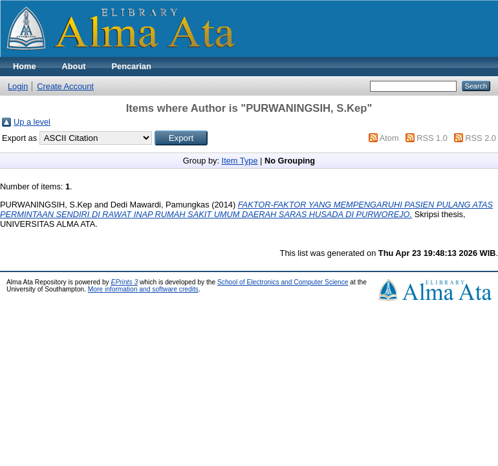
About (74, 66)
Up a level (32, 122)
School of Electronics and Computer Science (283, 282)
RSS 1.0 (432, 138)
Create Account (65, 86)
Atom (389, 138)
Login (18, 86)
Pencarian (131, 66)
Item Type (240, 160)
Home (24, 66)
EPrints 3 (124, 282)
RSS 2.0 (480, 138)
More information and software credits (143, 289)
